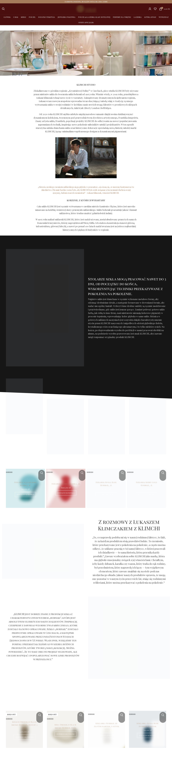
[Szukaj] (3, 8)
